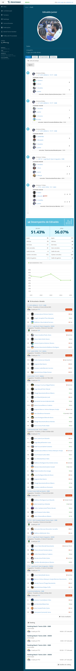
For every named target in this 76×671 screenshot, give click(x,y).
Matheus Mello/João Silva (42, 533)
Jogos (35, 57)
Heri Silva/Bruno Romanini (42, 413)
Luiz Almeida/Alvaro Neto (42, 459)
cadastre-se (69, 2)
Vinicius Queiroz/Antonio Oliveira (44, 343)
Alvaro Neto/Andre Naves (42, 339)
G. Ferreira (40, 116)
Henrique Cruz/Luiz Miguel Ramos (45, 385)
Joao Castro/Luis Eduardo (42, 438)
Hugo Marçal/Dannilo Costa (43, 442)
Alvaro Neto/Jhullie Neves (42, 575)
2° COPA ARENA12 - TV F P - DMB (47, 75)
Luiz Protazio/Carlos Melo (42, 455)
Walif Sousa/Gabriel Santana (43, 446)
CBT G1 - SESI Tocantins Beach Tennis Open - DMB (42, 520)
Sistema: (3, 40)
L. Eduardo (40, 196)
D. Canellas (40, 200)
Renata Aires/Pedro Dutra (42, 558)
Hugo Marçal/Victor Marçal (42, 389)
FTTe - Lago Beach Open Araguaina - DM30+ (41, 566)
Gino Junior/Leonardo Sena (43, 612)
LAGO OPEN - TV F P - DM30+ (36, 376)
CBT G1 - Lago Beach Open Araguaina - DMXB (41, 537)
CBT (39, 330)
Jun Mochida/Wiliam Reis (42, 604)
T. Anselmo (40, 88)
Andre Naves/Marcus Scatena (44, 554)
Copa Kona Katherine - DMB (36, 591)
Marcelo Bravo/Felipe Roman (43, 372)
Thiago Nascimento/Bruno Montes (45, 421)
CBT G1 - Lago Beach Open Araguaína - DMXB (41, 326)
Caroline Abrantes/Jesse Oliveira (44, 562)
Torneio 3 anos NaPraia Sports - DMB (39, 491)
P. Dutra (39, 192)
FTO (39, 309)
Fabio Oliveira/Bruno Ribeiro (43, 516)
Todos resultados (65, 616)
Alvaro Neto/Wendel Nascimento (44, 546)
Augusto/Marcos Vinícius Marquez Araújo (47, 409)
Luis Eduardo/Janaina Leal (42, 397)
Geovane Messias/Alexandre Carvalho (46, 529)
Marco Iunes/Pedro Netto (42, 426)
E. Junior (39, 91)
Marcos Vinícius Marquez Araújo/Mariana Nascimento (51, 579)
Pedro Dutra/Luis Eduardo (42, 360)
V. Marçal (39, 175)
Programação (44, 57)
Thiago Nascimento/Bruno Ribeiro (45, 393)
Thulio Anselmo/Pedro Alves (43, 335)
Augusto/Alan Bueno (41, 364)
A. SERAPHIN (40, 136)
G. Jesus (39, 84)
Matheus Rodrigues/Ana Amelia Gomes (46, 463)
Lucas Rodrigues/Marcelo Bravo (44, 417)
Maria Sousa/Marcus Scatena (43, 405)
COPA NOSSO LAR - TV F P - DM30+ (38, 429)
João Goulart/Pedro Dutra (42, 608)
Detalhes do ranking (64, 664)
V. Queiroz (40, 80)
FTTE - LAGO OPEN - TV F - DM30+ (37, 351)
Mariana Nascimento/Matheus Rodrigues (47, 347)
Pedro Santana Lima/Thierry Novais (45, 508)
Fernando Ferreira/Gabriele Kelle (44, 401)
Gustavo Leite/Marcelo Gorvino (44, 368)
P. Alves (39, 168)
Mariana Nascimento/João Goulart (45, 467)
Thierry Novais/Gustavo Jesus (43, 550)
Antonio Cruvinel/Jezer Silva (43, 600)
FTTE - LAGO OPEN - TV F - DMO (47, 187)
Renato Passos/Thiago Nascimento (45, 583)
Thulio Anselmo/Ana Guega (43, 471)
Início (27, 7)
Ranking (54, 57)
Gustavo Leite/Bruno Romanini (44, 487)
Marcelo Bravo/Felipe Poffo (43, 587)
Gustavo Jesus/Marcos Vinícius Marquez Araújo (49, 450)
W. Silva (39, 119)
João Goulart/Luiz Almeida (42, 504)
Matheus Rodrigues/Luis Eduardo (45, 500)
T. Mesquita (40, 140)
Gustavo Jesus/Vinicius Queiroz (44, 314)
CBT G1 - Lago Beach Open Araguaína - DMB (51, 159)
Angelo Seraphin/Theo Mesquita (44, 318)
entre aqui (60, 2)
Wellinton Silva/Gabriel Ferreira (44, 322)
